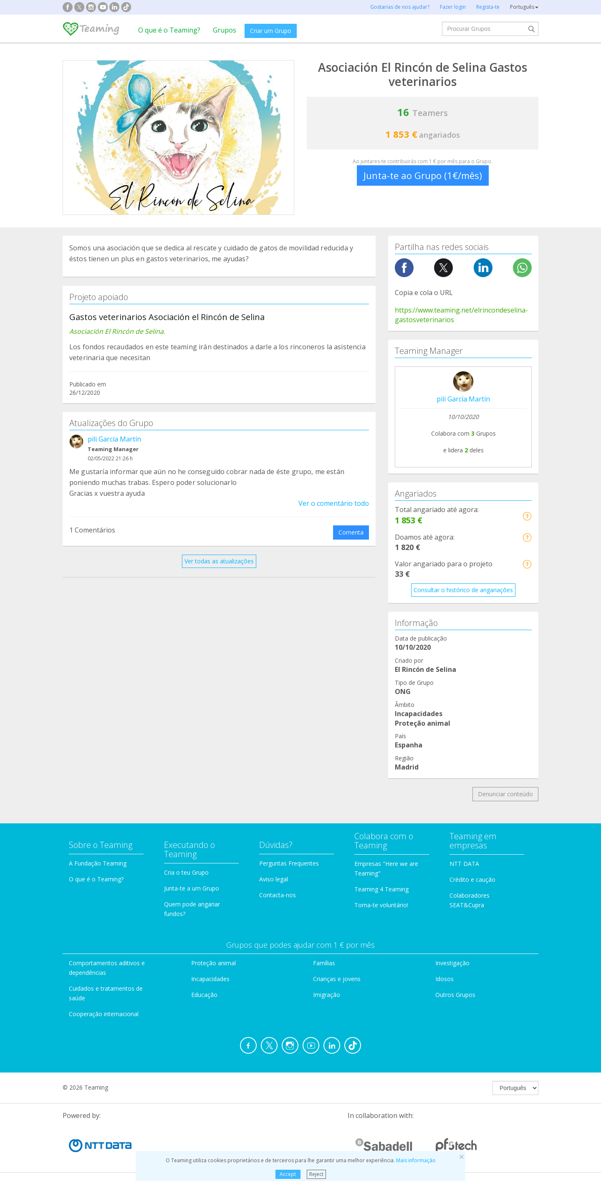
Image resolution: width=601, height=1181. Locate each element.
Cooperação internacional (104, 1014)
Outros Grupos (455, 995)
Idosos (444, 979)
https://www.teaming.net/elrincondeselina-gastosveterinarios (461, 314)
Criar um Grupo (270, 31)
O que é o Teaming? (169, 30)
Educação (204, 995)
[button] (527, 516)
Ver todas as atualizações (219, 561)
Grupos (224, 30)
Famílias (324, 963)
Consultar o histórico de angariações (463, 590)
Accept (288, 1174)
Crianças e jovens (337, 979)
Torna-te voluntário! (381, 905)
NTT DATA (464, 864)
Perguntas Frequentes (289, 863)
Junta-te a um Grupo (191, 888)
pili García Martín (114, 439)
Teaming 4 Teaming (381, 889)
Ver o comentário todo (333, 503)
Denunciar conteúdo (505, 794)
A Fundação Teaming (97, 863)
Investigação (452, 963)
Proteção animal (213, 963)
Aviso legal (273, 879)
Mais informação (416, 1160)
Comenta (351, 532)
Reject (316, 1174)
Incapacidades (210, 979)
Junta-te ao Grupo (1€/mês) (423, 175)
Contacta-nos (277, 895)
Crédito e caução (472, 879)
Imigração (326, 995)
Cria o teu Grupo (186, 872)
